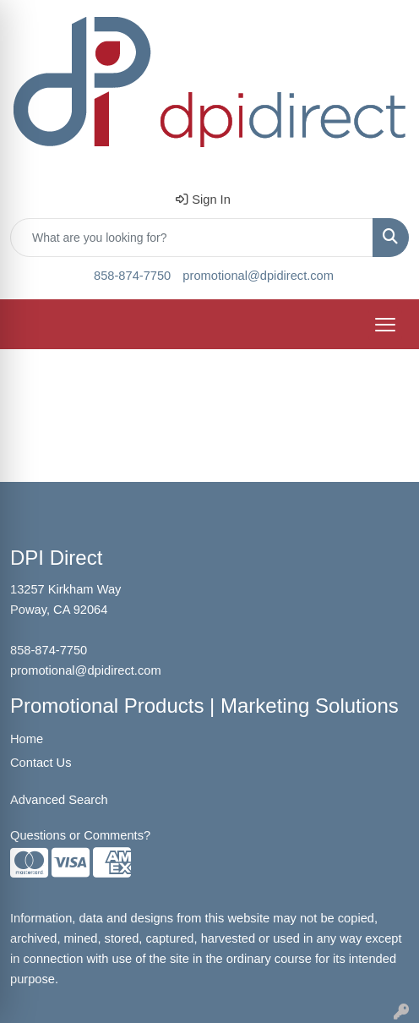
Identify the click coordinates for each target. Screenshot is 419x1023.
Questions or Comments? (80, 835)
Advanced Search (59, 800)
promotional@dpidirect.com (258, 275)
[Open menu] (385, 325)
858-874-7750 (132, 275)
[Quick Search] (191, 237)
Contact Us (41, 762)
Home (26, 739)
